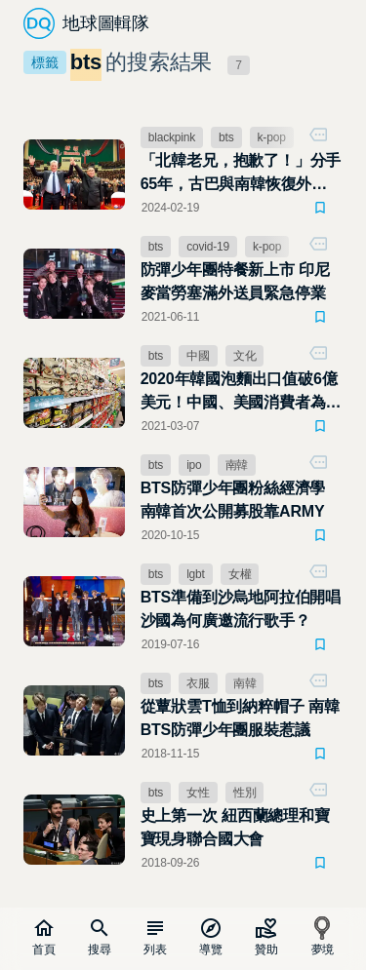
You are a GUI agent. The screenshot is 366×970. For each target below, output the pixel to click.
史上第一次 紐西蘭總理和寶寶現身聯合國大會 (235, 827)
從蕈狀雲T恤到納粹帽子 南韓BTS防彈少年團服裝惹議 (240, 718)
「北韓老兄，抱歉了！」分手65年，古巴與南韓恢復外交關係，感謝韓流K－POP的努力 (242, 174)
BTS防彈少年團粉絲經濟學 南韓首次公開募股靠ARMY (233, 500)
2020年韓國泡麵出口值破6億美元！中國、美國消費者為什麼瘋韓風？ (241, 392)
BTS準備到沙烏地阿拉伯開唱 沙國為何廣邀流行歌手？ (241, 609)
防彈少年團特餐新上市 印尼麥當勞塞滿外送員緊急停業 (235, 281)
